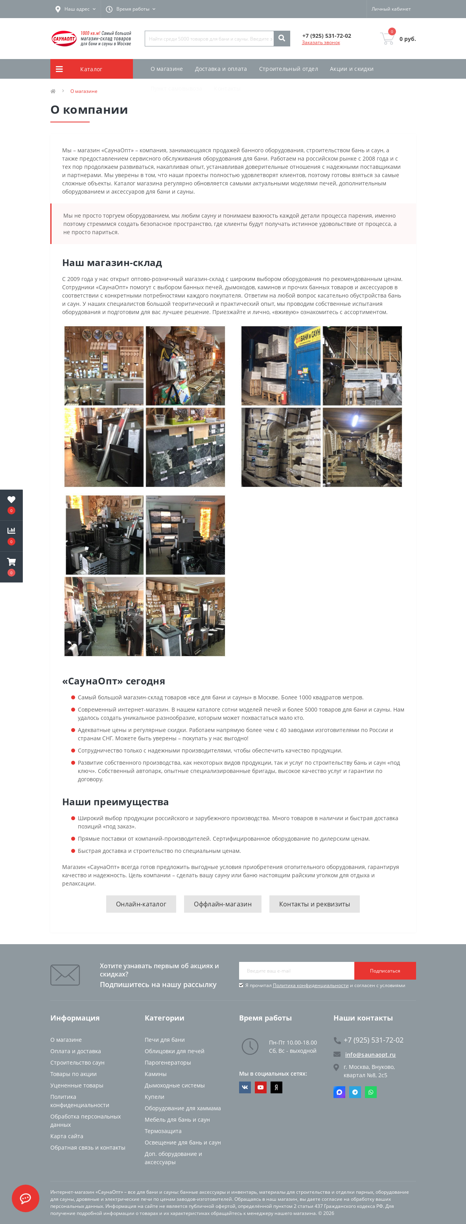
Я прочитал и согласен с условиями (325, 985)
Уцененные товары (76, 1085)
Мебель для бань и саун (177, 1119)
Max (339, 1092)
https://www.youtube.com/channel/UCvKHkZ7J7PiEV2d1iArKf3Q (261, 1087)
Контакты (227, 88)
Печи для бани (165, 1039)
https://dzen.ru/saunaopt (276, 1087)
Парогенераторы (168, 1062)
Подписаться (385, 970)
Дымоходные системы (175, 1085)
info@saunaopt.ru (364, 1054)
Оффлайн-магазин (223, 904)
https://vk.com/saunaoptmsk (245, 1087)
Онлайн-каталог (141, 904)
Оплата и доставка (75, 1051)
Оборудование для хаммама (183, 1108)
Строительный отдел (288, 68)
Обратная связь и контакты (87, 1147)
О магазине (167, 68)
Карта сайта (66, 1136)
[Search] (281, 38)
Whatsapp (370, 1092)
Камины (156, 1074)
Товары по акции (73, 1074)
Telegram (355, 1092)
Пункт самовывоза (177, 88)
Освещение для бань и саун (183, 1142)
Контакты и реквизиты (314, 904)
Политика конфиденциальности (311, 985)
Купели (154, 1096)
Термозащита (163, 1131)
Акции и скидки (352, 68)
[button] (11, 567)
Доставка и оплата (221, 68)
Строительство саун (77, 1062)
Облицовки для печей (174, 1051)
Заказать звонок (321, 42)
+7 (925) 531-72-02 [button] (368, 1040)
